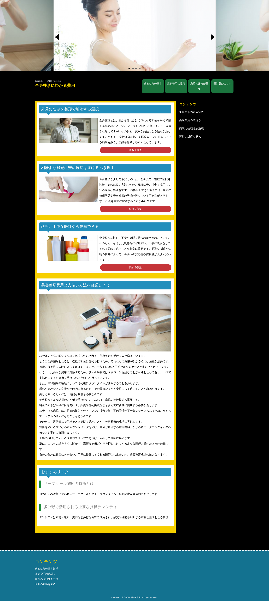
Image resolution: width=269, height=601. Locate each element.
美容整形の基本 (153, 83)
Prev (58, 38)
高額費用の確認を (190, 120)
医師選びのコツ (222, 83)
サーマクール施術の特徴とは (69, 483)
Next (213, 38)
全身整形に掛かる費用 (55, 85)
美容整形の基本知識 (191, 112)
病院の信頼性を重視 (191, 128)
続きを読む (136, 150)
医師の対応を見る (190, 136)
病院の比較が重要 (199, 86)
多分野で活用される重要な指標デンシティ (80, 507)
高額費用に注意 (176, 83)
